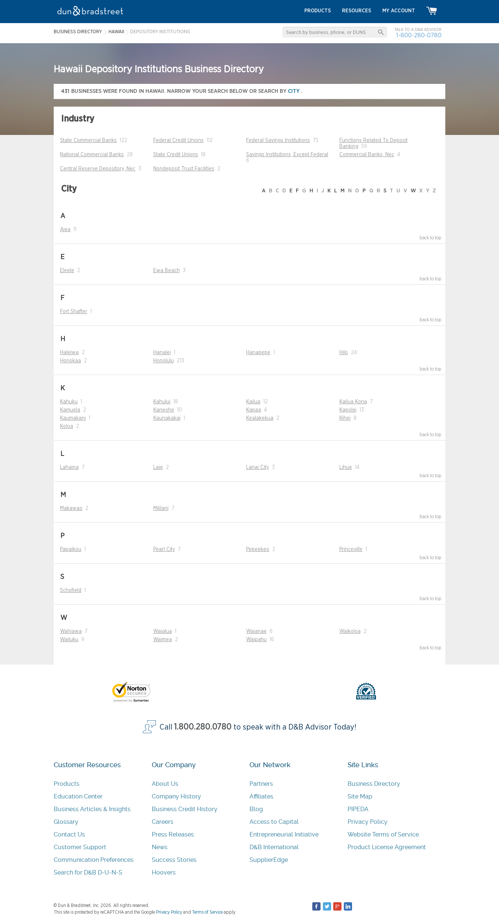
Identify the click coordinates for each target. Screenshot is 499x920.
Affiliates (261, 796)
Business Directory (374, 783)
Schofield (70, 590)
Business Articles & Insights (92, 809)
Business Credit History (184, 809)
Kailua (253, 401)
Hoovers (164, 872)
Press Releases (173, 834)
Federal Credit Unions (178, 140)
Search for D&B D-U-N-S (88, 872)
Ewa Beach (166, 270)
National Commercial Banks (92, 154)
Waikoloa (350, 631)
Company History (176, 796)
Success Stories (174, 859)
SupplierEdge (269, 859)
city (294, 91)
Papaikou (70, 549)
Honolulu (163, 360)
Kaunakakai (167, 418)
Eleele (67, 270)
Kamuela (70, 410)
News (159, 847)
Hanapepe (258, 352)
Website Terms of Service (383, 834)
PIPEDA (358, 809)
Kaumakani (73, 418)
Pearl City (164, 549)
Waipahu (256, 639)
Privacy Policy (367, 821)
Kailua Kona (353, 401)
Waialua (162, 631)
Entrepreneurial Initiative (284, 834)
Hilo (343, 352)
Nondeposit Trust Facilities (183, 168)
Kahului (161, 401)
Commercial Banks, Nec (366, 154)
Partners (261, 783)
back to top (431, 238)
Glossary (66, 821)
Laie (158, 467)
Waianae (256, 631)
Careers (162, 821)
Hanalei (162, 352)
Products (66, 783)
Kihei (345, 418)
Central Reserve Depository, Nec (97, 168)
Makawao (71, 508)
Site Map (360, 796)
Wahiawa (71, 631)
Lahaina (69, 467)
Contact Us (69, 834)
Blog (256, 809)
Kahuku (69, 401)
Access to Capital (274, 821)
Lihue (345, 467)
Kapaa (253, 410)
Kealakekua (259, 418)
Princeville (351, 549)
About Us (165, 783)
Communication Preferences (94, 859)
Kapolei (348, 410)
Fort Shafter (73, 311)
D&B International (274, 847)
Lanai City (257, 467)
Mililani (161, 508)
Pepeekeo (257, 549)
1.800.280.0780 (203, 727)
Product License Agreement (387, 847)
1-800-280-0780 (419, 35)
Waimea (162, 639)
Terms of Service (207, 912)
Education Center (78, 796)
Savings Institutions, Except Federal (287, 154)
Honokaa (70, 360)
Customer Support (80, 847)
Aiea (65, 229)
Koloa (66, 426)
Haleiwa (69, 352)
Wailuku (69, 639)
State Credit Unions (175, 154)
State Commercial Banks (88, 140)
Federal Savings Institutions (278, 140)
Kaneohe (163, 410)
